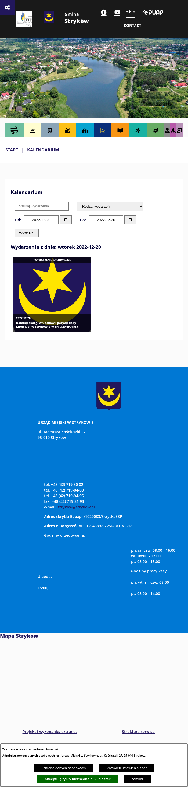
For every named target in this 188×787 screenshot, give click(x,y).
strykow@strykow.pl (76, 507)
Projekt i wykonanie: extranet (50, 731)
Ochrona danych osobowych (63, 768)
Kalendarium (43, 150)
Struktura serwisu (138, 731)
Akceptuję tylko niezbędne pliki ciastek (77, 779)
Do (82, 219)
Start (11, 150)
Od (17, 219)
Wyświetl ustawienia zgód (127, 768)
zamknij (138, 779)
